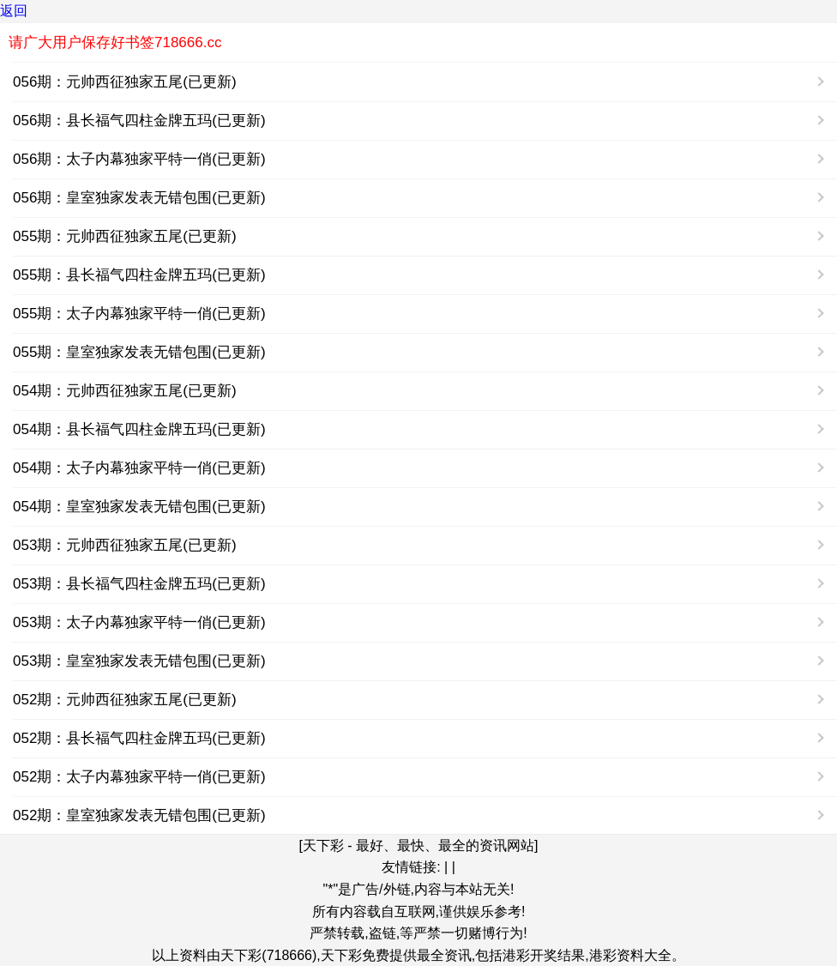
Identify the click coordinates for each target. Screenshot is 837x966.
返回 (13, 10)
